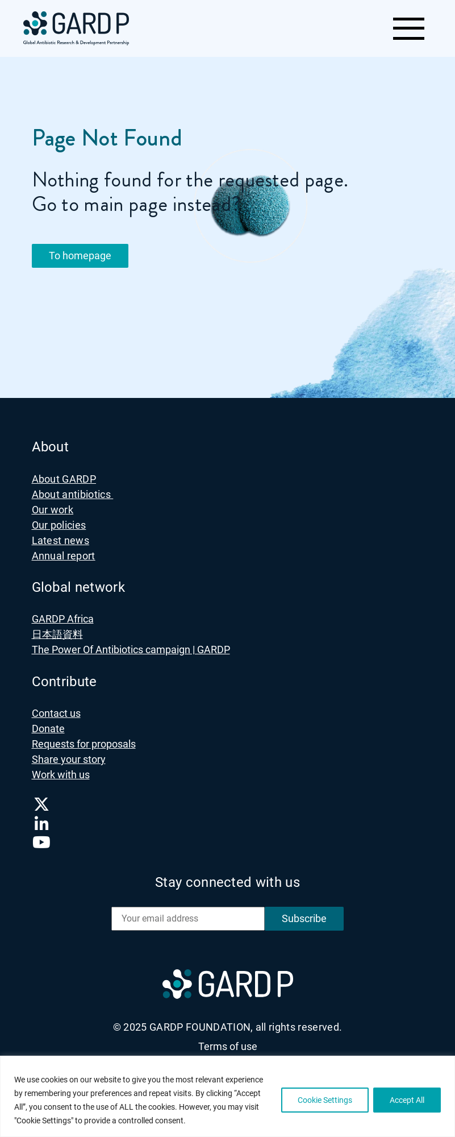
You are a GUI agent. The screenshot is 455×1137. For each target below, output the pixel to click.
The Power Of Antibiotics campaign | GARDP (131, 649)
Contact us (56, 713)
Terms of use (227, 1046)
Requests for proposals (84, 744)
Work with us (61, 775)
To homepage (80, 256)
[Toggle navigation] (408, 28)
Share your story (69, 759)
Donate (48, 729)
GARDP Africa (63, 619)
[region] (227, 1096)
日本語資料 (57, 634)
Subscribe (304, 918)
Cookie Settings (325, 1100)
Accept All (407, 1100)
